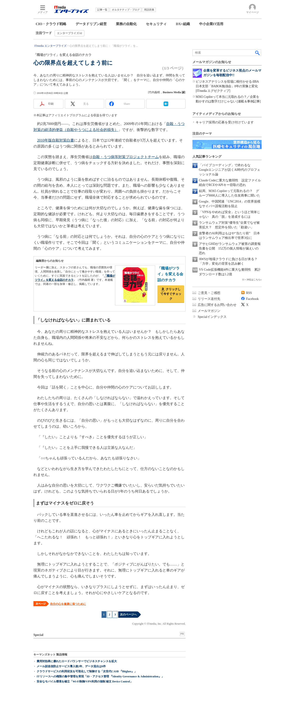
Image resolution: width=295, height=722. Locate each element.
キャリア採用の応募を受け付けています (225, 122)
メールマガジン (209, 311)
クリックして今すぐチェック (170, 294)
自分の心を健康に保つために (68, 604)
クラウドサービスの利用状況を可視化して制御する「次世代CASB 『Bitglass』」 (87, 671)
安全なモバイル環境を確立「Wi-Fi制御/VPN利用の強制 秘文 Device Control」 (85, 681)
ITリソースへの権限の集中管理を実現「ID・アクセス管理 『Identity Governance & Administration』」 (100, 676)
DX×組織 (183, 24)
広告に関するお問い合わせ (217, 305)
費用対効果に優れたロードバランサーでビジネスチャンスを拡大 (77, 661)
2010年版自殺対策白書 (55, 140)
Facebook (252, 299)
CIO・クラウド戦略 (51, 24)
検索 (257, 52)
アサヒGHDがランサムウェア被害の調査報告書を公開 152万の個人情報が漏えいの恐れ (230, 248)
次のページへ (128, 614)
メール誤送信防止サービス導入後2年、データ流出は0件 (71, 666)
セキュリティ (156, 24)
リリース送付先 (209, 299)
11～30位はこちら (251, 279)
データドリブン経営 (91, 24)
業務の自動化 (126, 24)
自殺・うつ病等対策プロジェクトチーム (125, 157)
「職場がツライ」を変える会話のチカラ (170, 274)
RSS (249, 293)
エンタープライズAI (69, 33)
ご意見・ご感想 (209, 293)
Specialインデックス (212, 317)
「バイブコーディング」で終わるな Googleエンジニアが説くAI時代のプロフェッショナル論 (229, 169)
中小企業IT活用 (211, 24)
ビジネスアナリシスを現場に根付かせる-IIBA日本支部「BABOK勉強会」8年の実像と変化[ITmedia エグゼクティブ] (227, 86)
